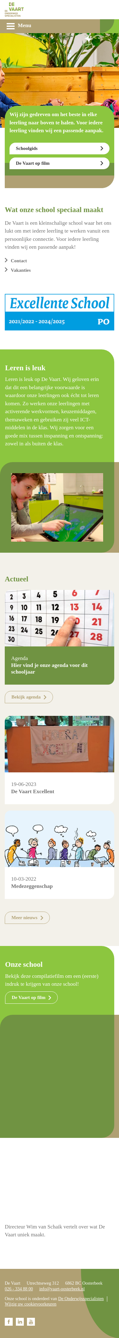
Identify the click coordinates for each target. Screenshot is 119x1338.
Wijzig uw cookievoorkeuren (30, 1304)
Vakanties (21, 270)
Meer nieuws (24, 917)
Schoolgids (26, 148)
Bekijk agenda (26, 696)
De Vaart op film (33, 163)
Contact (19, 260)
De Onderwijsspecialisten (80, 1298)
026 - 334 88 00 (19, 1289)
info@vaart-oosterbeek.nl (62, 1289)
